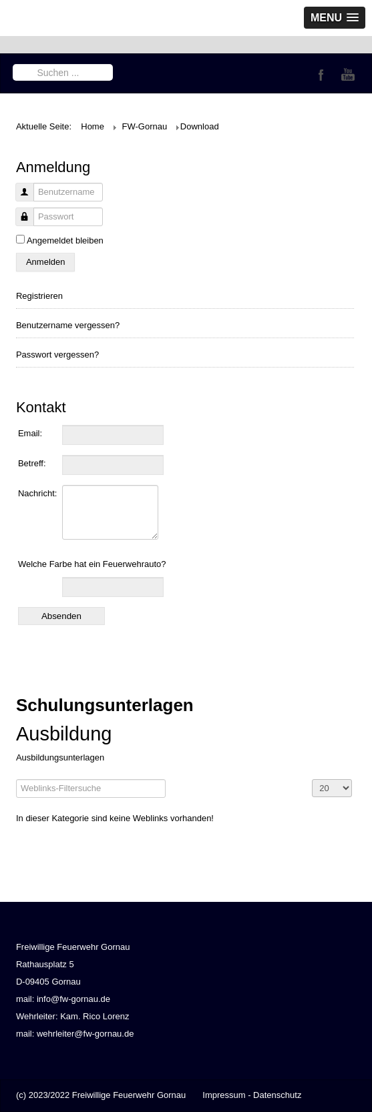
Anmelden (45, 262)
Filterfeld (16, 779)
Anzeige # (312, 779)
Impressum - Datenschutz (251, 1095)
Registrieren (39, 296)
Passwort (19, 223)
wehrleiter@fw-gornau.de (85, 1034)
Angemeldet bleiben (65, 240)
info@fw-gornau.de (73, 999)
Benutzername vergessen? (68, 325)
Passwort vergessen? (57, 355)
